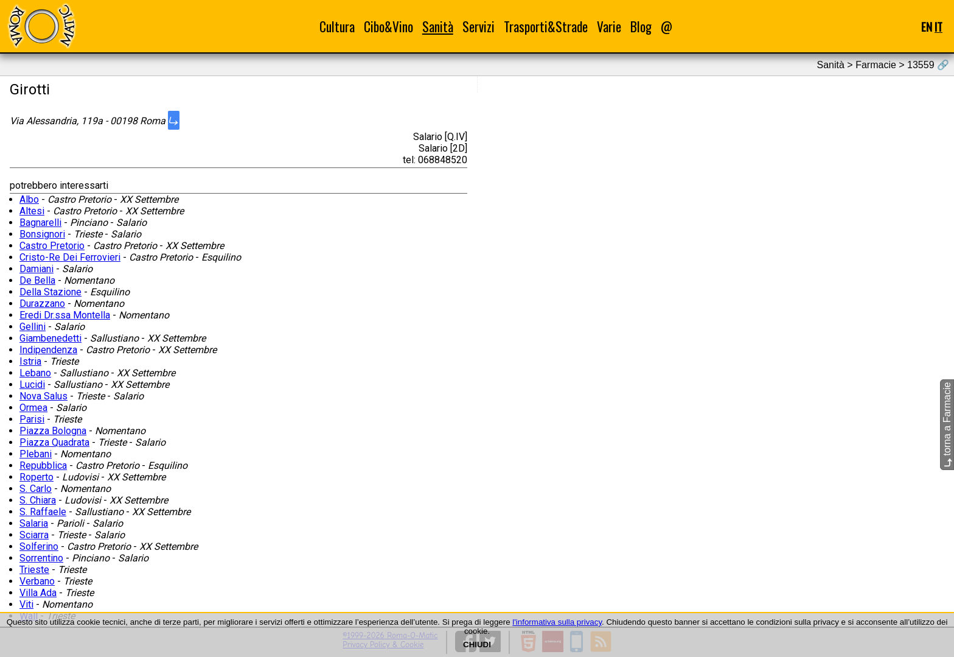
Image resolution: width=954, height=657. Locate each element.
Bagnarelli (40, 222)
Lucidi (32, 384)
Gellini (32, 326)
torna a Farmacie (947, 424)
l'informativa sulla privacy (557, 622)
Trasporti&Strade (546, 26)
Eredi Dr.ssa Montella (64, 315)
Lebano (35, 373)
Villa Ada (38, 593)
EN (926, 26)
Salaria (33, 523)
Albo (29, 199)
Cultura (337, 26)
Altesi (31, 211)
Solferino (38, 546)
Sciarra (34, 535)
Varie (609, 26)
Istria (30, 361)
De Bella (37, 280)
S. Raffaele (42, 512)
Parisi (31, 419)
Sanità (437, 26)
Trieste (34, 569)
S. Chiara (37, 500)
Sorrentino (41, 558)
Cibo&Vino (388, 26)
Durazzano (42, 303)
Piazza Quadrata (54, 442)
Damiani (36, 269)
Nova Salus (43, 396)
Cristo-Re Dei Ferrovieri (69, 257)
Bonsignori (42, 234)
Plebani (35, 454)
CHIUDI (477, 644)
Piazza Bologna (52, 431)
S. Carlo (35, 488)
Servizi (478, 26)
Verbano (37, 581)
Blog (641, 26)
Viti (26, 604)
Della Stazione (50, 292)
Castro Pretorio (52, 245)
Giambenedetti (50, 338)
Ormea (33, 407)
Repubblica (43, 465)
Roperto (36, 477)
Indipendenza (48, 350)
